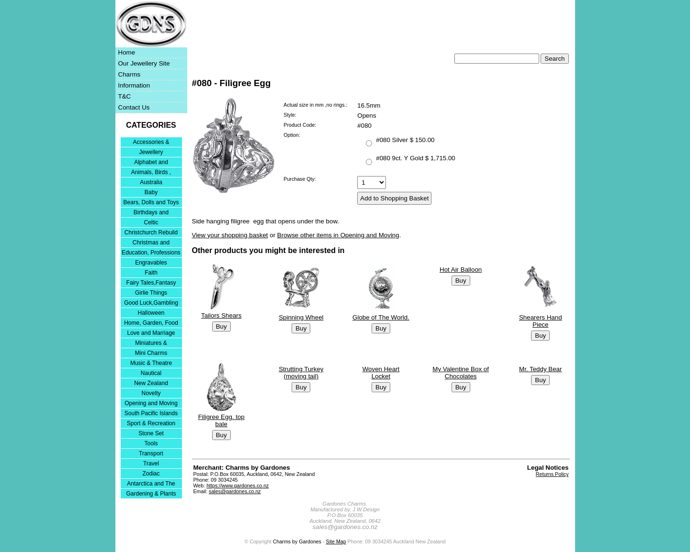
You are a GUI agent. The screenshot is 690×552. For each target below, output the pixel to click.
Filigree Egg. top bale (221, 420)
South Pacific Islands (151, 413)
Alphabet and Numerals (151, 163)
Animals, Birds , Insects (151, 173)
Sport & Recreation (151, 423)
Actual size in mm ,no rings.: (315, 105)
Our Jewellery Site (144, 63)
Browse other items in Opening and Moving (338, 235)
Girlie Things (151, 292)
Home (127, 52)
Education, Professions (151, 252)
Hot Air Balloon (461, 269)
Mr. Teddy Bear (540, 369)
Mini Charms (151, 353)
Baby (151, 192)
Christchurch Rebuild (151, 232)
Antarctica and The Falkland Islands (151, 484)
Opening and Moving (151, 403)
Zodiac (150, 473)
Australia (151, 182)
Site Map (336, 541)
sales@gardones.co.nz (235, 491)
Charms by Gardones (297, 541)
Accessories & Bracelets (151, 143)
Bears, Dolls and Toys (151, 202)
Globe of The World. (380, 317)
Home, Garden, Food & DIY (151, 324)
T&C (124, 96)
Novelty (150, 393)
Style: (289, 115)
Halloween (150, 312)
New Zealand (151, 383)
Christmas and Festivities (151, 243)
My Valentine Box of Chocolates (460, 372)
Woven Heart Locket (381, 372)
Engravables (151, 262)
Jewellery (151, 152)
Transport (151, 453)
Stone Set (151, 433)
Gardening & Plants (151, 493)
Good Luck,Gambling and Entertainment (151, 303)
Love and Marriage (151, 333)
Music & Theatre (151, 363)
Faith (151, 272)
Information (134, 85)
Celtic (151, 222)
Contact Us (134, 107)
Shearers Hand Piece (540, 321)
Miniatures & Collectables (151, 344)
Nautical (151, 373)
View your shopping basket (230, 235)
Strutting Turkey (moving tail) (301, 372)
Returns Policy (552, 474)
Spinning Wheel (301, 317)
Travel (151, 463)
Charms (129, 74)
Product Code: (299, 125)
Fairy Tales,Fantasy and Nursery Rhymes (151, 283)
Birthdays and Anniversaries (151, 213)
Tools (151, 443)
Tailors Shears (221, 315)
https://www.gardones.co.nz (237, 485)
